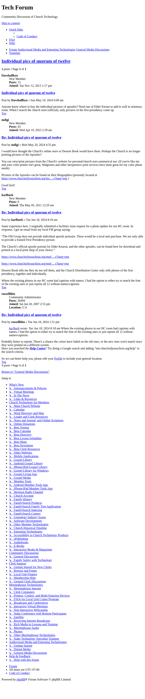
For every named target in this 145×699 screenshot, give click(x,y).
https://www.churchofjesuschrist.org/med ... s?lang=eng (35, 263)
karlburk (14, 328)
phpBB (21, 679)
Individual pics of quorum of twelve (36, 61)
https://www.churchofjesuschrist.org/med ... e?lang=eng (35, 256)
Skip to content (11, 23)
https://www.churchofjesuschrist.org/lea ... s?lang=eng (34, 178)
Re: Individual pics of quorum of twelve (31, 137)
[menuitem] (27, 36)
